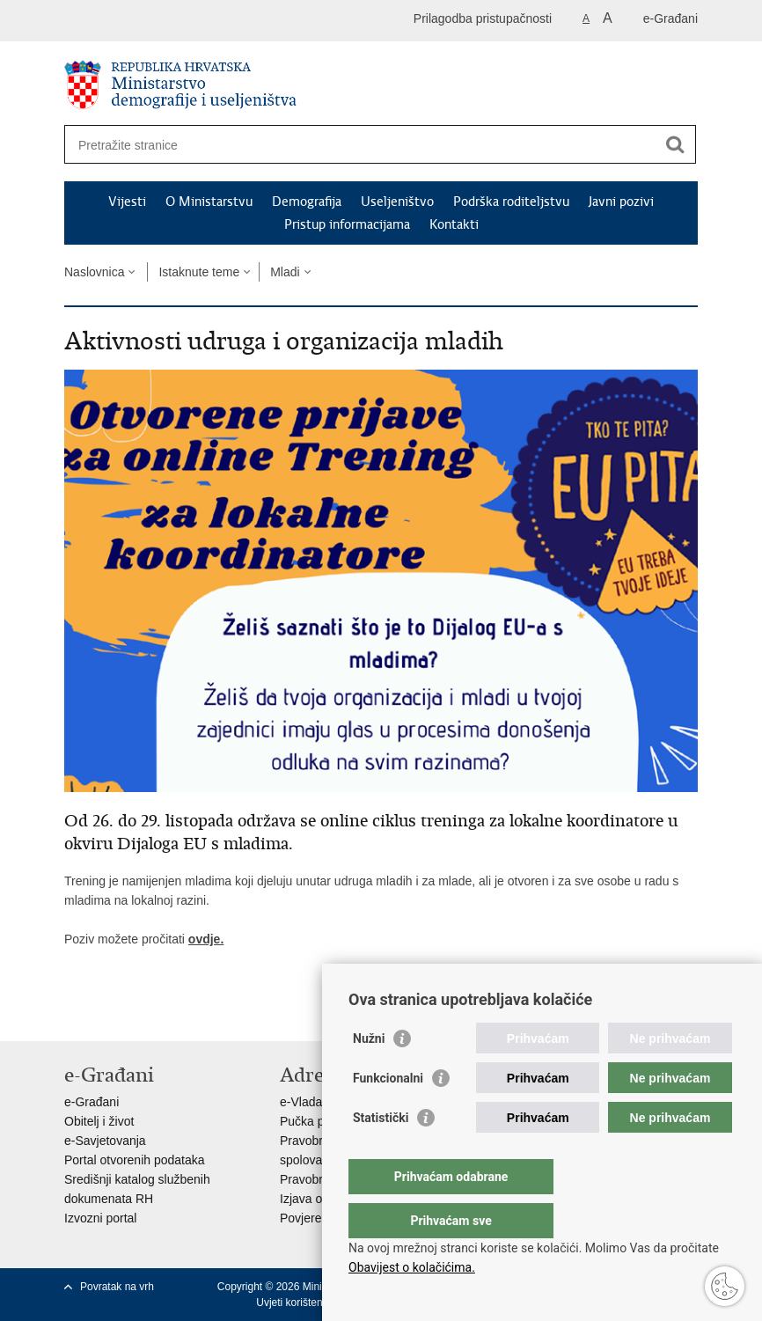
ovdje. (205, 939)
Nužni (369, 1074)
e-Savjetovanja (105, 1141)
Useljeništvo (397, 201)
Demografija (306, 201)
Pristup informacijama (347, 224)
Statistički (380, 1153)
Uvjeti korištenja (293, 1302)
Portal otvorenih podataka (134, 1160)
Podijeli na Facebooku (111, 1013)
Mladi (284, 272)
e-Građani (670, 18)
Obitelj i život (99, 1121)
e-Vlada (301, 1102)
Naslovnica (94, 272)
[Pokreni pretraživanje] (676, 144)
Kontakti (454, 224)
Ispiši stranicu (73, 1013)
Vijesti (127, 201)
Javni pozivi (621, 201)
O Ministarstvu (209, 201)
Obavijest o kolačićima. (411, 1267)
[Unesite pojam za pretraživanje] (340, 144)
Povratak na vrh (117, 1287)
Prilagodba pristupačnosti (483, 18)
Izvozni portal (100, 1218)
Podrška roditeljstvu (511, 201)
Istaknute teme (198, 272)
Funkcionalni (388, 1113)
